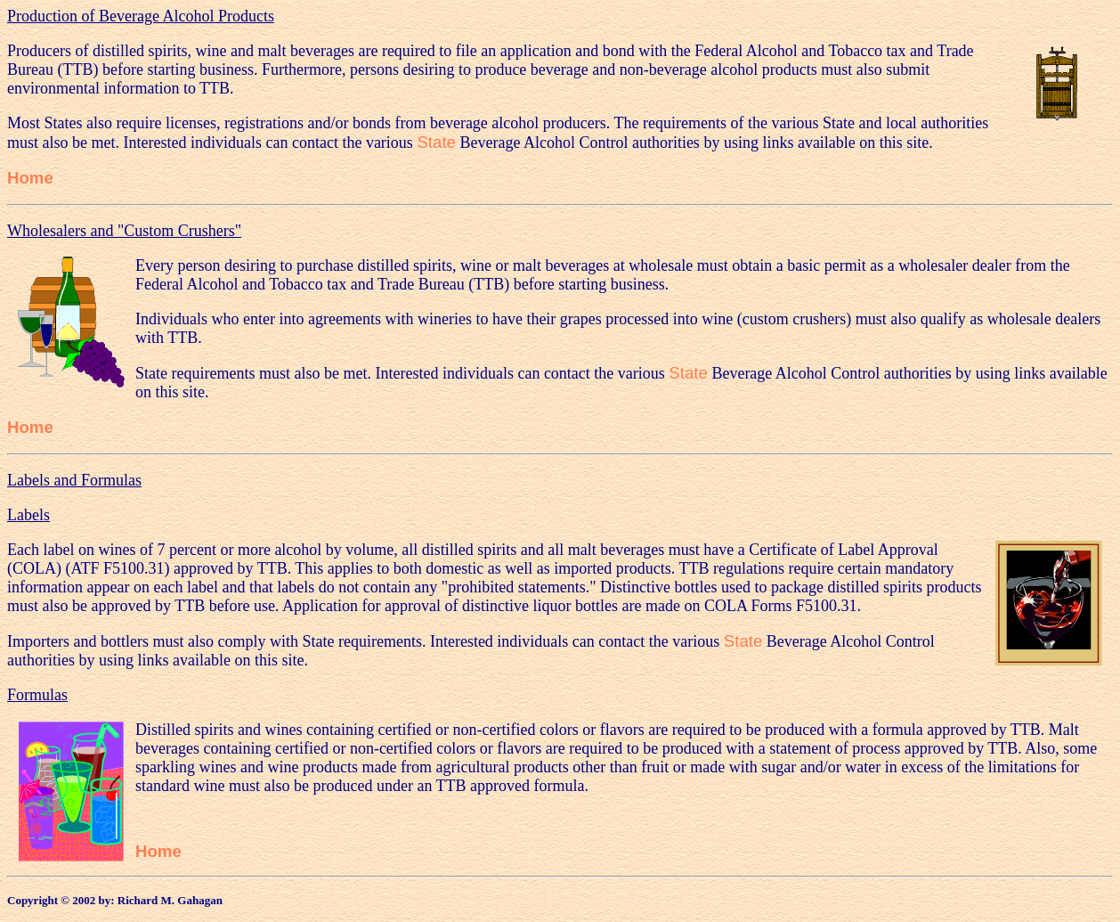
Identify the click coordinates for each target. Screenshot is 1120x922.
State (436, 142)
